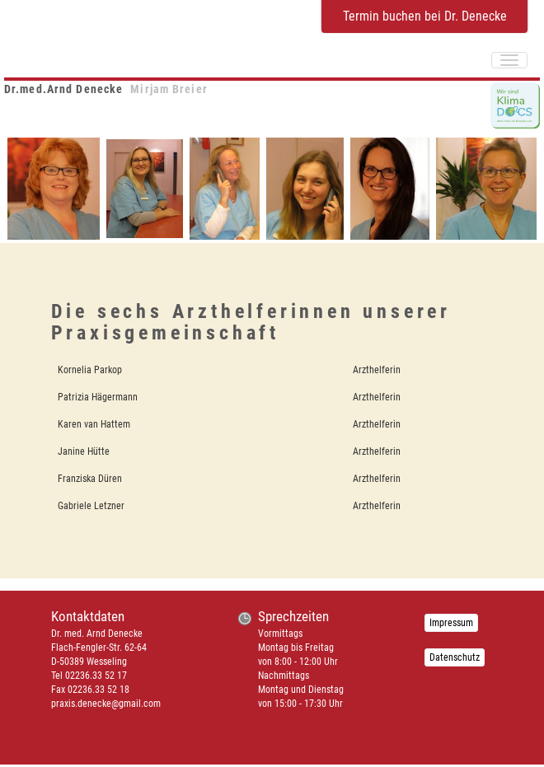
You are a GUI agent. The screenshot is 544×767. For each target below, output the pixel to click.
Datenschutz (454, 657)
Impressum (451, 623)
